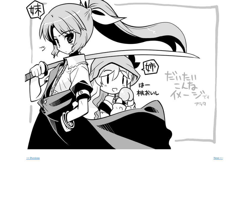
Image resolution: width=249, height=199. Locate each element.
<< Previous (33, 157)
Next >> (218, 157)
